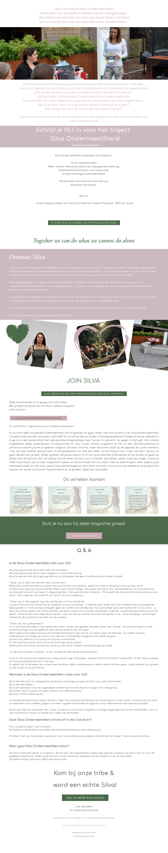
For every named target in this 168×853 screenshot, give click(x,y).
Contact (102, 825)
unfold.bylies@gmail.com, (77, 818)
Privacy (95, 825)
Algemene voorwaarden (81, 825)
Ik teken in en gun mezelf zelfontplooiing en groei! (84, 223)
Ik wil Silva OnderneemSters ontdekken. (38, 418)
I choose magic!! (84, 536)
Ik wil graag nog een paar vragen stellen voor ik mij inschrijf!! (84, 394)
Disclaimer (67, 825)
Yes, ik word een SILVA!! (85, 798)
